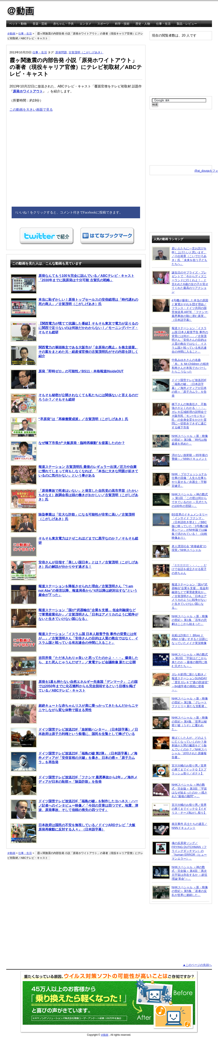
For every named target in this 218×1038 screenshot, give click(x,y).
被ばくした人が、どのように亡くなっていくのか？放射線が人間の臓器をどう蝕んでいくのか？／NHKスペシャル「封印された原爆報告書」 (179, 747)
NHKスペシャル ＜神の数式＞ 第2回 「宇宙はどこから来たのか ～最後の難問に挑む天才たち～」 (180, 660)
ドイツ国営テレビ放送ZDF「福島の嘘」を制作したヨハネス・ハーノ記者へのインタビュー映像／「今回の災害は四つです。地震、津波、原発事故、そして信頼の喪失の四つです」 (74, 809)
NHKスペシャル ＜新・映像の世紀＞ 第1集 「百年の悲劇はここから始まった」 (180, 621)
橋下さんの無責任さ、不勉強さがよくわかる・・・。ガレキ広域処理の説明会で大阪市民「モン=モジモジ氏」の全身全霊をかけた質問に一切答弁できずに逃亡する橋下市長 (179, 415)
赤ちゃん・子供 (63, 23)
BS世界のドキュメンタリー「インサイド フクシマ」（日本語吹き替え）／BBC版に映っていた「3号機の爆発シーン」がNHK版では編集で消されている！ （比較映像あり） (180, 526)
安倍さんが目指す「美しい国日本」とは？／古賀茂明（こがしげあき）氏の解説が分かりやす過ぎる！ (74, 570)
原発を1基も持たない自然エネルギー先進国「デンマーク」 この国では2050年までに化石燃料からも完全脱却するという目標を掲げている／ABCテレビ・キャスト (74, 690)
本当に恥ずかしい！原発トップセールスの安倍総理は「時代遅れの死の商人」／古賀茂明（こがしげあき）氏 (74, 308)
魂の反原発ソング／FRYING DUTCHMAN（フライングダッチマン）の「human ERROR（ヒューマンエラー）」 (179, 850)
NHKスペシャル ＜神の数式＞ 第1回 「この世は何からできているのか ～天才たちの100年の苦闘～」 (180, 500)
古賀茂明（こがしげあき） (86, 52)
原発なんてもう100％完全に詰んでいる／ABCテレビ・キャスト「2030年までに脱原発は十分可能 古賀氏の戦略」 (72, 284)
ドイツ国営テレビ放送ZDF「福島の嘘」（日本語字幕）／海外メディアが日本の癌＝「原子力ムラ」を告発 (179, 387)
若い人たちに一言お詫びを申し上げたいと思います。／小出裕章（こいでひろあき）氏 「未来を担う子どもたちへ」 (179, 256)
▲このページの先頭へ (197, 965)
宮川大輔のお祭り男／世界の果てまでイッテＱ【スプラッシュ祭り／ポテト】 (179, 771)
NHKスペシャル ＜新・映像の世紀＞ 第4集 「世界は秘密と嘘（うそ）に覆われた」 (180, 723)
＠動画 (11, 33)
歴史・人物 (142, 23)
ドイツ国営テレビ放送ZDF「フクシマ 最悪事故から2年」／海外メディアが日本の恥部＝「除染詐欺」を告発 (73, 785)
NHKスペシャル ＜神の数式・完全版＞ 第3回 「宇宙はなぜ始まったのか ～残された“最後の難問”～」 (179, 790)
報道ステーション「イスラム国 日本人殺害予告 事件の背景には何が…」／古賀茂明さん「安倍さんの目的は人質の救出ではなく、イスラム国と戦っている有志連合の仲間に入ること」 (74, 642)
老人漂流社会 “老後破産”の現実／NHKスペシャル (179, 551)
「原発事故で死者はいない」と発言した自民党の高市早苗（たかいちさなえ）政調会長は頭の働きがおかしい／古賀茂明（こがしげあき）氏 (74, 499)
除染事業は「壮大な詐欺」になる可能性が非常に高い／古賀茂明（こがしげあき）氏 (72, 523)
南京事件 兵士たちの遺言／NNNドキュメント (179, 829)
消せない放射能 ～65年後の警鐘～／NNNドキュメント (180, 460)
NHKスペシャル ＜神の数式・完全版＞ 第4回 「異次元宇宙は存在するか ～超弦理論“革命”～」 (179, 872)
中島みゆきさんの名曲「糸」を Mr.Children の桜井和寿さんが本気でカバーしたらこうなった (180, 365)
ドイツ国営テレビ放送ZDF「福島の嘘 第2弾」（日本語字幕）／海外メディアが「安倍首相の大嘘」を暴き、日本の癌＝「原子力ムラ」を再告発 (73, 761)
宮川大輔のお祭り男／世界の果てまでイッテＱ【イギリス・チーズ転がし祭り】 (179, 810)
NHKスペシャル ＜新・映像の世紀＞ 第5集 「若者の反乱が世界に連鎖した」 (180, 892)
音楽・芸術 (40, 23)
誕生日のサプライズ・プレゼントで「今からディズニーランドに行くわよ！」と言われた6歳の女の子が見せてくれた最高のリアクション (180, 282)
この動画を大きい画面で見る (31, 109)
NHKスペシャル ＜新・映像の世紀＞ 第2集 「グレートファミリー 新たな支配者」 (180, 704)
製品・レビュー (187, 23)
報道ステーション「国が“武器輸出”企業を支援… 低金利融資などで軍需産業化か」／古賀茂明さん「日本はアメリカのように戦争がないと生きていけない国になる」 (74, 618)
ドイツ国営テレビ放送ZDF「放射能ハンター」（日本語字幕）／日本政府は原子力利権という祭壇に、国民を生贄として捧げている (74, 738)
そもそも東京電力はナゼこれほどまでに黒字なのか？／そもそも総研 (74, 546)
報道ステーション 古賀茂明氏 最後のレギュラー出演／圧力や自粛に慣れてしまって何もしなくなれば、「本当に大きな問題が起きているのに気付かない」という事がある (74, 475)
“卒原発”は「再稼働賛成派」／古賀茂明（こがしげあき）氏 (69, 427)
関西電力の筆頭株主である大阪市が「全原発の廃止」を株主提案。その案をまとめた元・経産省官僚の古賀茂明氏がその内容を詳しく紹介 (74, 355)
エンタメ (85, 23)
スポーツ (103, 23)
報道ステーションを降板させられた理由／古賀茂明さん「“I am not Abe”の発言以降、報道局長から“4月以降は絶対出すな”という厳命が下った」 (73, 594)
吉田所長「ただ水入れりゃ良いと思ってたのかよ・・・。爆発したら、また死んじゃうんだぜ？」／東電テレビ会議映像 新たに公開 (74, 666)
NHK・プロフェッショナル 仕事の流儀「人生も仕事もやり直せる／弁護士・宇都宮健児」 (179, 479)
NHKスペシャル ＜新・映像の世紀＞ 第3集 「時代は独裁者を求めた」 (180, 441)
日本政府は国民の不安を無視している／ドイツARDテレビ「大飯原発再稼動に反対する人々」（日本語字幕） (72, 833)
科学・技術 (122, 23)
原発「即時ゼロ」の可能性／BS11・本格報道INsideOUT (67, 379)
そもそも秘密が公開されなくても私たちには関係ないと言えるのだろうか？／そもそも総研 (74, 403)
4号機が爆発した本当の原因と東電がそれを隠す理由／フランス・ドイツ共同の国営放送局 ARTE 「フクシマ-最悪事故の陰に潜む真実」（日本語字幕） (180, 309)
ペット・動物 (18, 23)
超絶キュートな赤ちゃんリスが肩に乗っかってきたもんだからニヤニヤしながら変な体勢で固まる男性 (74, 714)
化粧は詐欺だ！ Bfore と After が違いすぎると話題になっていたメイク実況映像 (180, 640)
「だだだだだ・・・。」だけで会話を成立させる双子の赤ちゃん (179, 570)
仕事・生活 (163, 23)
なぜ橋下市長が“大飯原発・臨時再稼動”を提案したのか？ (67, 451)
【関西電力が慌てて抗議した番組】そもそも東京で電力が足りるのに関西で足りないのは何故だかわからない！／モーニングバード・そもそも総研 (74, 331)
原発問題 (61, 52)
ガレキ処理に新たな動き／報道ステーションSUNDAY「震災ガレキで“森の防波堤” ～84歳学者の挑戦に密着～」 (180, 682)
